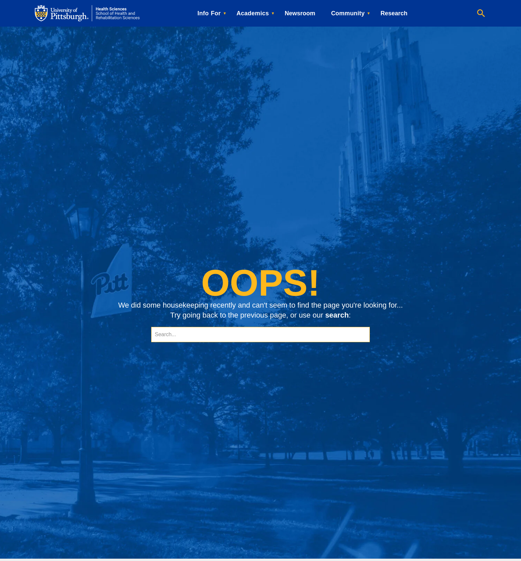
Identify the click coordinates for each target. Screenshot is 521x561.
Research (393, 13)
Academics (253, 13)
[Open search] (481, 13)
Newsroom (300, 13)
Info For (209, 13)
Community (348, 13)
